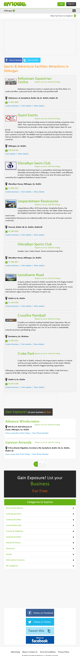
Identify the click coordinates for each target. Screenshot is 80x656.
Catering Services (13, 514)
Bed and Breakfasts (14, 508)
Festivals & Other (13, 537)
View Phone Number (40, 433)
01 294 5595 (13, 341)
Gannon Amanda (18, 443)
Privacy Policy (63, 652)
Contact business (12, 106)
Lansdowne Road (31, 275)
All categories (12, 566)
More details (39, 106)
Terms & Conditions (48, 652)
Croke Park (26, 354)
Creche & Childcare (14, 531)
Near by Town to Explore (63, 16)
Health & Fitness (13, 543)
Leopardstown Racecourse (38, 201)
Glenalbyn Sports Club (35, 244)
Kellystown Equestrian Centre (35, 80)
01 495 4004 (13, 102)
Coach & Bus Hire (14, 525)
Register (71, 4)
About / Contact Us (29, 652)
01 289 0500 (13, 231)
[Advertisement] (40, 37)
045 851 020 (13, 150)
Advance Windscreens (22, 422)
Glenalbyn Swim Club (34, 163)
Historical (10, 548)
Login (61, 4)
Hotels (9, 554)
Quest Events (28, 115)
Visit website (26, 106)
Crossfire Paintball (32, 316)
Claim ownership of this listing (17, 433)
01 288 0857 (13, 262)
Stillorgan (8, 11)
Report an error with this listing (47, 82)
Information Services (15, 560)
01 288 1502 (13, 188)
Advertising (15, 652)
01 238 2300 (13, 303)
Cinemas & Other (13, 520)
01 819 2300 (13, 384)
